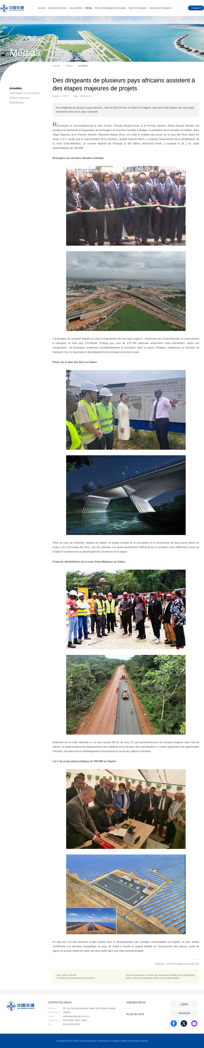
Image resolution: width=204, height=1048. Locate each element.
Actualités (16, 88)
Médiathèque (17, 102)
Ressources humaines (160, 8)
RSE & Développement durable (110, 8)
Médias (88, 8)
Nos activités (76, 8)
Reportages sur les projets (24, 93)
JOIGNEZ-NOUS (136, 1005)
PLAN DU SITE (135, 1014)
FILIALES (184, 1013)
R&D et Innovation (138, 8)
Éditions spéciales (20, 97)
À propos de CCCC (57, 8)
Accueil (41, 8)
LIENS (184, 1004)
